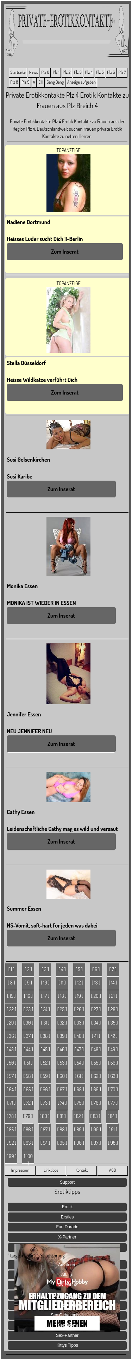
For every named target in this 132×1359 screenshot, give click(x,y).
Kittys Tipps (67, 1345)
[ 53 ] (62, 1063)
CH (41, 82)
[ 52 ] (45, 1063)
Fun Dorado (67, 1226)
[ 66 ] (45, 1089)
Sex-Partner (67, 1335)
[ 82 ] (78, 1116)
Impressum (20, 1170)
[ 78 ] (12, 1116)
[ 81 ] (61, 1116)
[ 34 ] (96, 1023)
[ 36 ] (11, 1036)
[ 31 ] (45, 1023)
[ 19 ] (79, 996)
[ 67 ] (62, 1089)
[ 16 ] (28, 996)
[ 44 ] (28, 1049)
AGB (112, 1170)
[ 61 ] (79, 1076)
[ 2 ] (28, 969)
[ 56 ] (113, 1063)
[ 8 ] (11, 983)
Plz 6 (111, 72)
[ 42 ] (113, 1036)
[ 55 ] (96, 1063)
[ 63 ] (113, 1076)
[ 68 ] (79, 1089)
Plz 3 (78, 72)
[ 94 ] (45, 1143)
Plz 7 (122, 72)
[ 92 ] (11, 1143)
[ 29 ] (11, 1023)
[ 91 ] (112, 1129)
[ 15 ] (11, 996)
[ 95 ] (62, 1143)
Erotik (67, 1206)
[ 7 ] (113, 969)
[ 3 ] (45, 969)
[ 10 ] (45, 983)
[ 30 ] (28, 1023)
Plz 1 (56, 72)
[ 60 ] (62, 1076)
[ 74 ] (62, 1103)
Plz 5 (100, 72)
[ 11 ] (62, 983)
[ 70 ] (113, 1089)
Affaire (67, 1274)
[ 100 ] (28, 1158)
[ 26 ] (79, 1009)
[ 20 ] (96, 996)
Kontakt (81, 1170)
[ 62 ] (96, 1076)
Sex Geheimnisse (67, 1315)
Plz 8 (14, 82)
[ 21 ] (113, 996)
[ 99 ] (11, 1156)
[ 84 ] (112, 1116)
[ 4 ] (61, 969)
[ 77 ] (113, 1103)
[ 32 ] (62, 1023)
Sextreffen (67, 1325)
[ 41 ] (96, 1036)
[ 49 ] (113, 1049)
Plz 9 (25, 82)
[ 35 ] (113, 1023)
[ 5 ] (79, 969)
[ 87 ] (45, 1129)
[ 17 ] (45, 996)
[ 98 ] (113, 1143)
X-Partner (67, 1237)
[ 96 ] (79, 1143)
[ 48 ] (96, 1049)
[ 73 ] (45, 1103)
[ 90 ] (96, 1129)
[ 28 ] (113, 1009)
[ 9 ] (28, 983)
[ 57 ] (11, 1076)
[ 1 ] (11, 969)
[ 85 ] (11, 1129)
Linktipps (51, 1170)
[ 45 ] (45, 1049)
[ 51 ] (28, 1063)
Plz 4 (89, 72)
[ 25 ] (62, 1009)
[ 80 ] (44, 1116)
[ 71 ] (11, 1103)
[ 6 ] (96, 969)
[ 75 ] (79, 1103)
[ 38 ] (45, 1036)
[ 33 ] (79, 1023)
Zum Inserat (64, 251)
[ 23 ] (28, 1009)
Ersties (67, 1217)
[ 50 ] (11, 1063)
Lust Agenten (67, 1295)
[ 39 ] (62, 1036)
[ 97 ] (96, 1143)
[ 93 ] (28, 1143)
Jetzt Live (67, 1305)
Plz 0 (45, 72)
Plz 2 (66, 72)
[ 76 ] (96, 1103)
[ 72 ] (28, 1103)
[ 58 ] (28, 1076)
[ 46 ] (62, 1049)
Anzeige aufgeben (81, 82)
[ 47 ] (78, 1049)
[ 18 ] (62, 996)
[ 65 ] (28, 1089)
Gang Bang (55, 82)
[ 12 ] (79, 983)
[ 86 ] (28, 1129)
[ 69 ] (96, 1089)
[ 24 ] (45, 1009)
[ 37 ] (28, 1036)
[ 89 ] (79, 1129)
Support (67, 1182)
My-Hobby (67, 1284)
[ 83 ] (95, 1116)
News (33, 72)
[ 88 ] (62, 1129)
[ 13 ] (96, 983)
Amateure (67, 1264)
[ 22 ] (11, 1009)
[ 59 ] (45, 1076)
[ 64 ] (12, 1089)
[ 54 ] (79, 1063)
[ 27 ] (96, 1009)
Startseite (18, 72)
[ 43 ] (11, 1049)
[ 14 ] (113, 983)
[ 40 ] (79, 1036)
